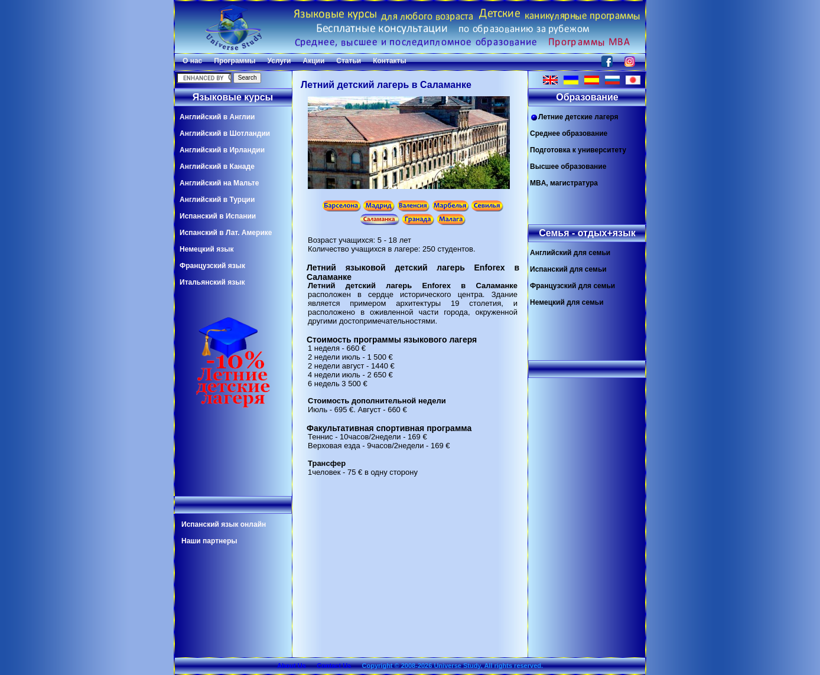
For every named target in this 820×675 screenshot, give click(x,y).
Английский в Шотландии (225, 133)
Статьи (348, 61)
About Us (291, 665)
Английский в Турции (217, 199)
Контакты (389, 61)
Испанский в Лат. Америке (226, 233)
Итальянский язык (212, 282)
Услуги (279, 61)
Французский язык (212, 266)
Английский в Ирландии (222, 150)
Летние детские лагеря (574, 117)
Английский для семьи (570, 253)
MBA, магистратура (564, 183)
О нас (192, 61)
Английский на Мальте (219, 183)
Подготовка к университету (578, 150)
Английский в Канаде (217, 166)
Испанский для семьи (568, 269)
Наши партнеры (209, 541)
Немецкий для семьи (567, 302)
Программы (234, 61)
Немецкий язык (206, 249)
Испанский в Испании (218, 216)
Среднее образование (568, 133)
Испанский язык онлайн (223, 524)
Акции (313, 61)
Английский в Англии (217, 117)
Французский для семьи (572, 286)
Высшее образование (568, 166)
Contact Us (334, 665)
